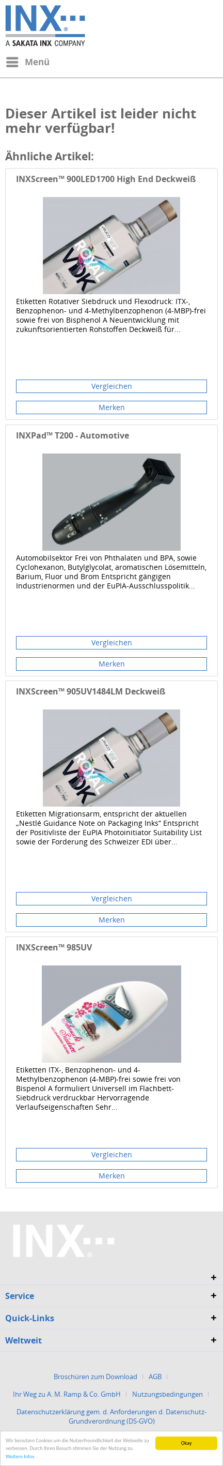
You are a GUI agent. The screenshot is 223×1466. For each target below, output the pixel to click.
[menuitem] (27, 62)
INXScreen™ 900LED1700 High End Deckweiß (106, 179)
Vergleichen (111, 386)
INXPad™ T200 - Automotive (72, 435)
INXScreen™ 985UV (54, 947)
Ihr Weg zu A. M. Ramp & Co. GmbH (67, 1394)
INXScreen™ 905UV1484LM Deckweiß (90, 691)
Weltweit (23, 1340)
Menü (28, 61)
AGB (155, 1376)
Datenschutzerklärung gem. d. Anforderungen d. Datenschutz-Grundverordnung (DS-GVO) (111, 1416)
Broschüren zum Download (95, 1376)
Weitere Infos (20, 1456)
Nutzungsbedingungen (167, 1394)
